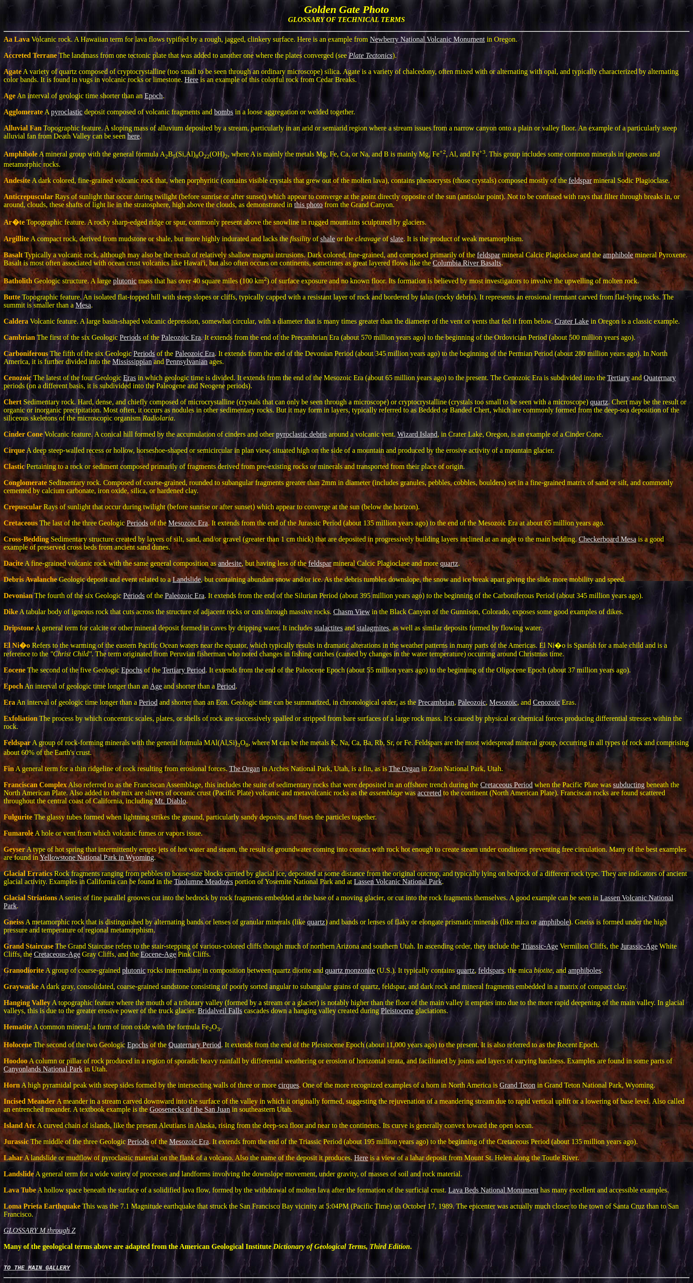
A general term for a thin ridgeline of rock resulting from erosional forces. (116, 768)
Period (226, 686)
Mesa (83, 305)
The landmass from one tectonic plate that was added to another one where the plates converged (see (176, 55)
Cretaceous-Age (57, 954)
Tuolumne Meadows (203, 881)
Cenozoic (546, 702)
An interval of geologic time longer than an (77, 686)
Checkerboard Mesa (607, 539)
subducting (629, 785)
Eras (129, 377)
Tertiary (618, 377)
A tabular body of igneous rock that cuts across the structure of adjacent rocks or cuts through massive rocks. (168, 611)
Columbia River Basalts (467, 263)
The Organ (244, 768)
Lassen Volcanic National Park (398, 881)
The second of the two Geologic (65, 1045)
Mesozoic (503, 702)
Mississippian (132, 361)
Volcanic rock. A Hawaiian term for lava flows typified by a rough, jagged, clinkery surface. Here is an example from (187, 39)
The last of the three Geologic (65, 523)
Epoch (153, 96)
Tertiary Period (183, 670)
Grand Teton (517, 1085)
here (133, 136)
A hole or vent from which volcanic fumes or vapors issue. (103, 833)
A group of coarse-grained (63, 970)
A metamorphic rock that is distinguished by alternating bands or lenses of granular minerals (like (155, 922)
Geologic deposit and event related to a (88, 579)
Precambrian (436, 702)
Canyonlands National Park (43, 1069)
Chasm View (351, 611)
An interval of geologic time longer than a (71, 702)
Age (156, 686)
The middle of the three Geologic (66, 1141)
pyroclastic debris (301, 434)
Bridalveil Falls (220, 1010)
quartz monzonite (350, 970)
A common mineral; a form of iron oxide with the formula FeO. (113, 1027)
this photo (308, 204)
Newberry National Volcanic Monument (427, 39)
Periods (130, 337)
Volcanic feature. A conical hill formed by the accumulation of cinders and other (140, 434)
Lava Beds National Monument (493, 1190)
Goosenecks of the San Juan (190, 1109)
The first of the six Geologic (62, 337)
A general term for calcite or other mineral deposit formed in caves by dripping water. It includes (159, 628)
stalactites (329, 628)
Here (191, 79)
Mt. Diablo (170, 801)
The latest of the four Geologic (63, 377)
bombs (224, 112)
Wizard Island (417, 434)
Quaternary (660, 377)
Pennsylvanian (187, 361)
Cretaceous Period (506, 785)
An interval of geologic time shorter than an (74, 96)
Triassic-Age (539, 946)
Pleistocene (397, 1010)
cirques (288, 1085)
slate (396, 239)
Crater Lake (572, 321)
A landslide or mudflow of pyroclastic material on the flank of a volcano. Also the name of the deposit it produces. (179, 1158)
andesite (230, 563)
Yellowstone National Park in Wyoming (97, 857)
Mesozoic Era (188, 523)
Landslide (187, 579)
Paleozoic (471, 702)
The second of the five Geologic (62, 670)
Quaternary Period (195, 1045)
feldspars (491, 970)
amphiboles (584, 970)
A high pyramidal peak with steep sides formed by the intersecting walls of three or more (141, 1085)
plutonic (124, 281)
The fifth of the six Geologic (69, 353)
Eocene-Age (158, 954)
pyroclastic (66, 112)
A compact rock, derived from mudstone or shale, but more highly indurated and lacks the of (162, 239)
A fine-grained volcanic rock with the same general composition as (111, 563)
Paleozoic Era (181, 337)
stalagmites (373, 628)
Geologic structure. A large (58, 281)
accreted (429, 793)
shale (328, 239)
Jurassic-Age (639, 946)
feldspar (580, 180)
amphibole (618, 255)
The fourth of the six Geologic (63, 595)
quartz (599, 402)
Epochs (131, 670)
